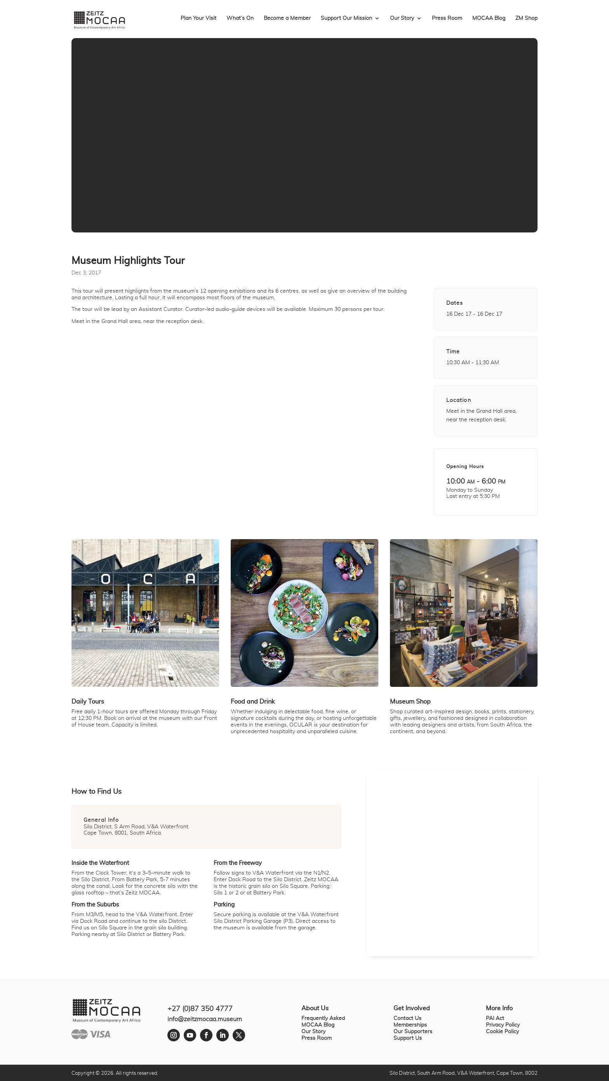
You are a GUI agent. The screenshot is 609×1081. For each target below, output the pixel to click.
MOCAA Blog (488, 18)
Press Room (447, 18)
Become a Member (287, 18)
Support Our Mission (346, 18)
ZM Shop (526, 18)
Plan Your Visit (198, 18)
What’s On (240, 18)
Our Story (402, 18)
